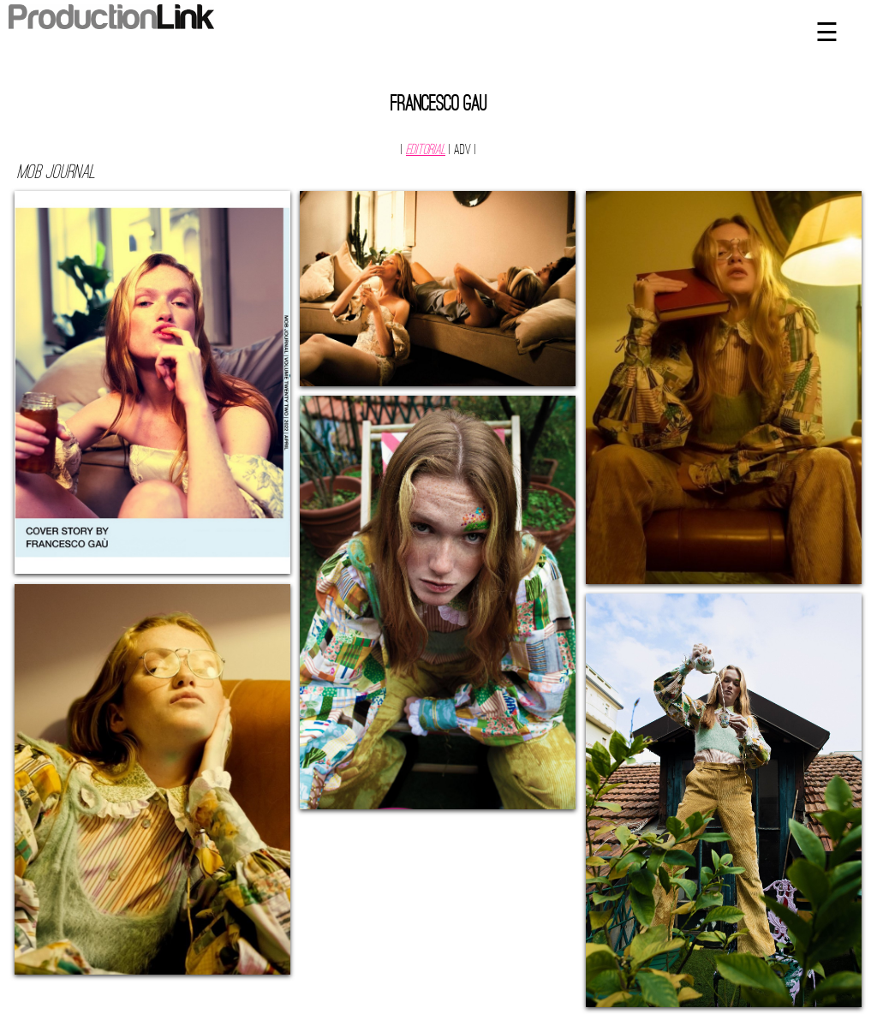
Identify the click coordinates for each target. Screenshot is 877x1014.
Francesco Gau (439, 105)
